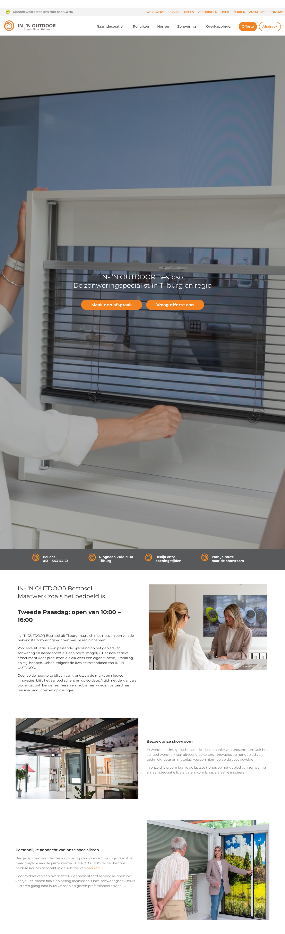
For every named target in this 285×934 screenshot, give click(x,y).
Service (174, 12)
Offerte (248, 26)
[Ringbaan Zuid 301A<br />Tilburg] (92, 557)
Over (225, 12)
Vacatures (257, 12)
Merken (239, 12)
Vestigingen (207, 12)
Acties (189, 12)
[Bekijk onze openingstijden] (148, 557)
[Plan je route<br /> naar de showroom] (205, 557)
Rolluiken (141, 26)
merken (93, 868)
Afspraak (269, 26)
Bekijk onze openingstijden (168, 559)
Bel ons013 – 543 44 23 (55, 559)
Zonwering (187, 27)
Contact (276, 12)
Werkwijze (155, 12)
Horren (163, 26)
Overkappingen (220, 27)
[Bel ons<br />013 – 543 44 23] (36, 557)
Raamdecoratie (111, 27)
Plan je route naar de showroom (228, 559)
